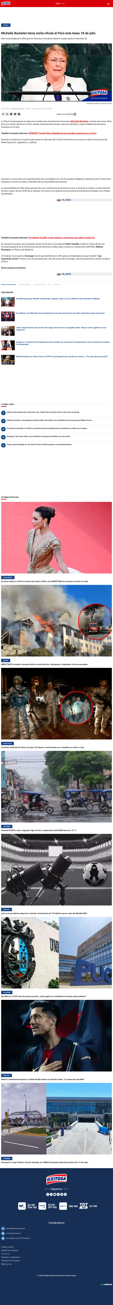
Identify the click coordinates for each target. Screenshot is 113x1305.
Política (5, 25)
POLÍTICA (57, 284)
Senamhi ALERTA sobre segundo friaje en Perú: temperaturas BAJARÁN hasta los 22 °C (38, 830)
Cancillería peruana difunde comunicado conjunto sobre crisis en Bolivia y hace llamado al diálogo (58, 299)
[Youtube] (54, 1194)
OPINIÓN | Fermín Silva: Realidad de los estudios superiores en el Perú (63, 133)
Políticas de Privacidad (10, 1261)
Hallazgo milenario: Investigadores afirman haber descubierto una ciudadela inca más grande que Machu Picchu (49, 420)
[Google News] (61, 1194)
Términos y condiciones (10, 1257)
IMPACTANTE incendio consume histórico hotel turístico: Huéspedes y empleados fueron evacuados (44, 664)
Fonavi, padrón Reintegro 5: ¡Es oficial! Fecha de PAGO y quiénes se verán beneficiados (39, 444)
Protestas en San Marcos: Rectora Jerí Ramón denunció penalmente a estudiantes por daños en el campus (47, 428)
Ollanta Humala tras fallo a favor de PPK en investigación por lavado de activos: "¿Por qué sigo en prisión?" (62, 356)
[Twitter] (51, 1194)
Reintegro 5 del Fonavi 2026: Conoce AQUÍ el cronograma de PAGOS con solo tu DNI (38, 436)
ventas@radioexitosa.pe (15, 1228)
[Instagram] (58, 1194)
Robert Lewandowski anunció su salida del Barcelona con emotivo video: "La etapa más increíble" (43, 1079)
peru (49, 284)
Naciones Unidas (39, 284)
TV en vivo (5, 1254)
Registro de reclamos (9, 1250)
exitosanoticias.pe (13, 1233)
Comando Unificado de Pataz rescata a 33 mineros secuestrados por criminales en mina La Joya (42, 747)
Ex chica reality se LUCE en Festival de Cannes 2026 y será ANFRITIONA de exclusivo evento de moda (44, 581)
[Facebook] (47, 1194)
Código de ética (7, 1247)
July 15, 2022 (63, 200)
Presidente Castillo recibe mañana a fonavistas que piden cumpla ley (62, 237)
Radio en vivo (6, 1264)
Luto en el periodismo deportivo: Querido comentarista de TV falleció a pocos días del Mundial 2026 (44, 913)
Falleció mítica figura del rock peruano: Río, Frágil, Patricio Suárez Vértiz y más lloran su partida (43, 412)
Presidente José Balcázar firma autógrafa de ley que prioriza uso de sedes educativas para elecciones (60, 313)
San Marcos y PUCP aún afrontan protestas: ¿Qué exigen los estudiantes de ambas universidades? (43, 996)
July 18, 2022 (63, 274)
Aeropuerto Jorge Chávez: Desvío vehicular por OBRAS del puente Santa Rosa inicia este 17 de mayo (44, 1162)
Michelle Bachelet (25, 284)
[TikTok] (65, 1194)
